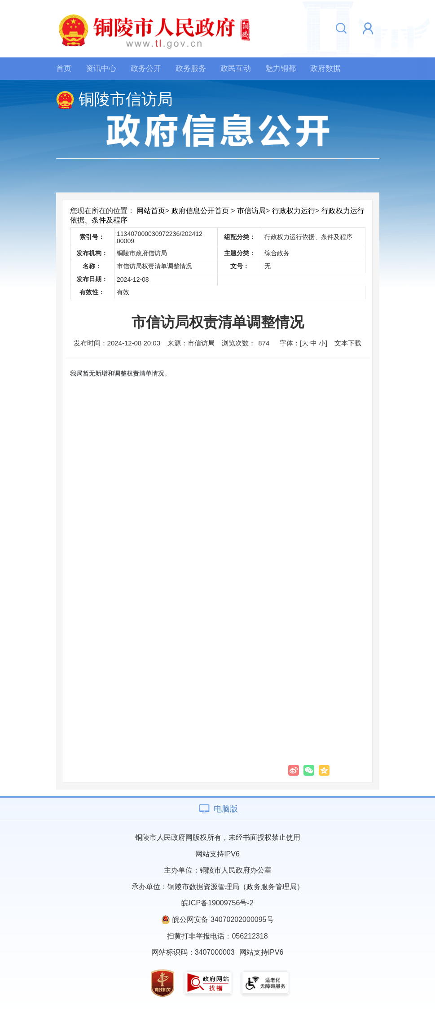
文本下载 (347, 343)
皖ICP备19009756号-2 (217, 903)
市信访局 (251, 210)
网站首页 (150, 210)
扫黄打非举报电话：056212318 (217, 936)
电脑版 (226, 808)
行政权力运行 (293, 210)
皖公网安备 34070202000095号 (222, 919)
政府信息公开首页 (200, 210)
